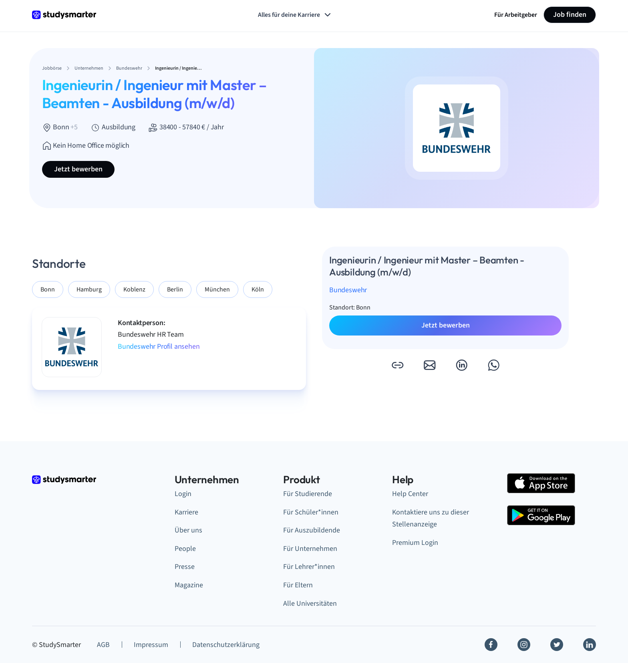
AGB (103, 645)
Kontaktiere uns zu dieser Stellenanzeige (430, 518)
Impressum (151, 645)
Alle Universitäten (310, 604)
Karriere (186, 512)
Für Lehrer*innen (309, 567)
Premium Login (415, 543)
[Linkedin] (589, 644)
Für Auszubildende (311, 530)
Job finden (569, 15)
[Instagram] (523, 644)
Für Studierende (307, 494)
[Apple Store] (541, 483)
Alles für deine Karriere (295, 15)
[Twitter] (556, 644)
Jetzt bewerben (78, 169)
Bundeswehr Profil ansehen (159, 347)
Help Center (410, 494)
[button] (397, 365)
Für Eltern (298, 585)
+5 (74, 127)
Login (183, 494)
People (185, 549)
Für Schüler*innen (310, 512)
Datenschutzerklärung (226, 645)
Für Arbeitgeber (515, 14)
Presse (185, 567)
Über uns (188, 530)
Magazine (189, 585)
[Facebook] (491, 644)
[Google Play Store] (541, 515)
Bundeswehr (348, 290)
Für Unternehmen (310, 549)
